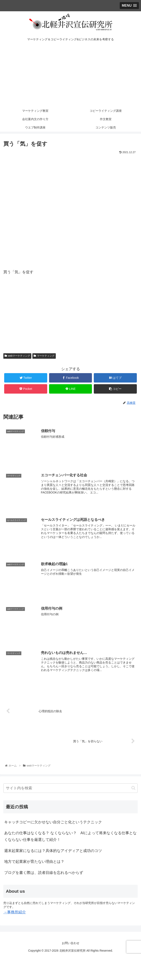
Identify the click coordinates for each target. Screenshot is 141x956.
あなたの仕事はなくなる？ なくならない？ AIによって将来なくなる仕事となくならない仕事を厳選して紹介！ (70, 835)
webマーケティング (17, 355)
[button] (133, 787)
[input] (70, 787)
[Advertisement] (70, 75)
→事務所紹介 (14, 911)
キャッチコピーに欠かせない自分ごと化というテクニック (53, 821)
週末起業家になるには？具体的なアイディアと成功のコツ (53, 850)
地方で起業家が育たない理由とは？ (34, 861)
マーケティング (44, 355)
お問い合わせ (70, 942)
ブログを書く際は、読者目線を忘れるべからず (43, 872)
